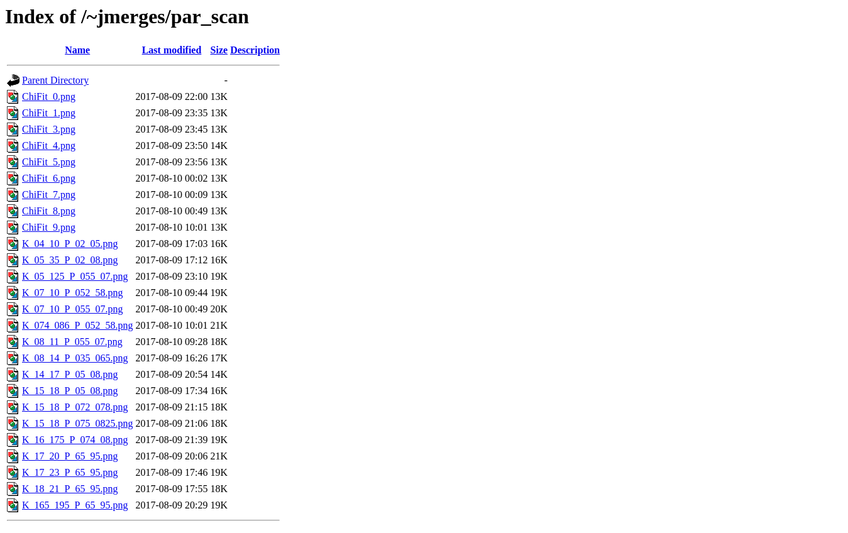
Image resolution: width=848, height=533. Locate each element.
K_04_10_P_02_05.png (70, 243)
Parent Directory (55, 80)
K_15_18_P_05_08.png (70, 390)
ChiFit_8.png (48, 211)
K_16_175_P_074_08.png (75, 439)
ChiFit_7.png (48, 194)
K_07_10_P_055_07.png (72, 309)
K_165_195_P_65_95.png (75, 505)
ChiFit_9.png (48, 227)
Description (255, 50)
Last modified (172, 50)
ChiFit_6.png (48, 178)
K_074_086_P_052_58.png (77, 325)
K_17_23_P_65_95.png (70, 472)
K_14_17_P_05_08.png (70, 374)
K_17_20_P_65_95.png (70, 456)
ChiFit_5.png (48, 162)
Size (219, 50)
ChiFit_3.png (48, 129)
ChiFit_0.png (48, 96)
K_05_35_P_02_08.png (70, 260)
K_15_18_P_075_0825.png (77, 423)
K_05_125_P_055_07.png (75, 276)
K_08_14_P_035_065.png (75, 358)
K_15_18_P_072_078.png (75, 407)
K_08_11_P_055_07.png (72, 341)
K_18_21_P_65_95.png (70, 488)
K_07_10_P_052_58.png (72, 292)
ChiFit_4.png (48, 145)
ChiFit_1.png (48, 112)
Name (77, 50)
